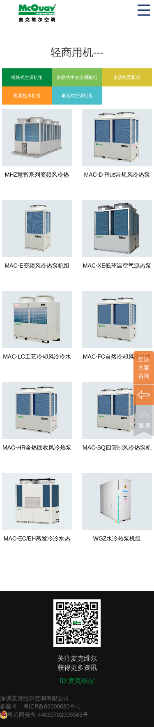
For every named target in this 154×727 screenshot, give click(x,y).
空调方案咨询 (143, 367)
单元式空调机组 (77, 95)
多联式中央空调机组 (77, 77)
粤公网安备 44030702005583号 (44, 714)
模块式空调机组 (27, 77)
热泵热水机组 (27, 95)
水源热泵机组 (126, 77)
